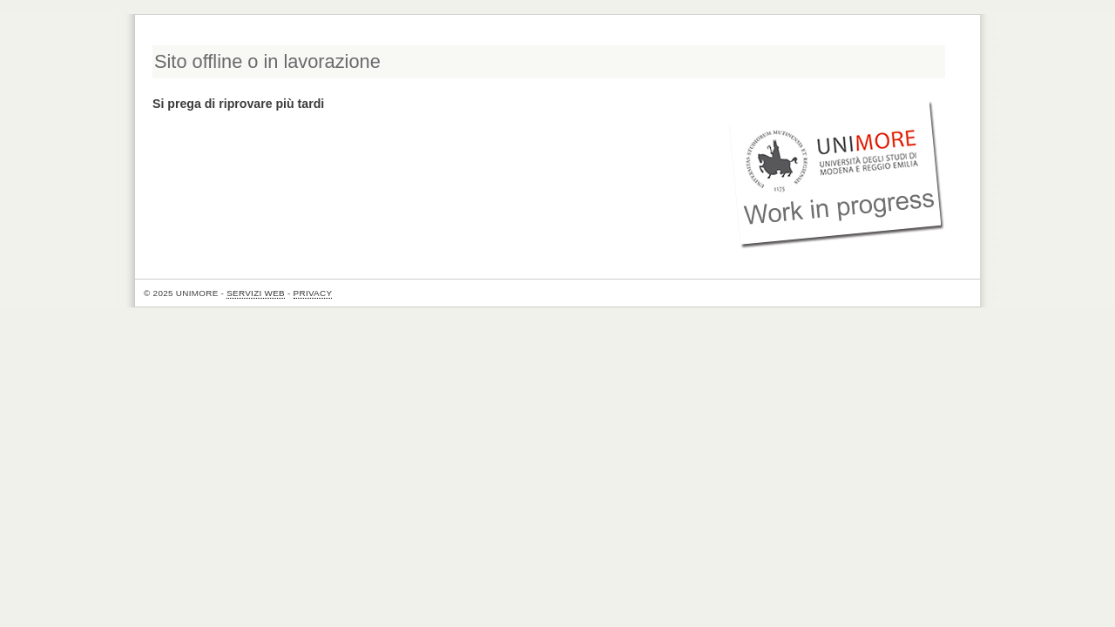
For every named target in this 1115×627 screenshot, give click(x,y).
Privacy (313, 293)
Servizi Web (255, 293)
